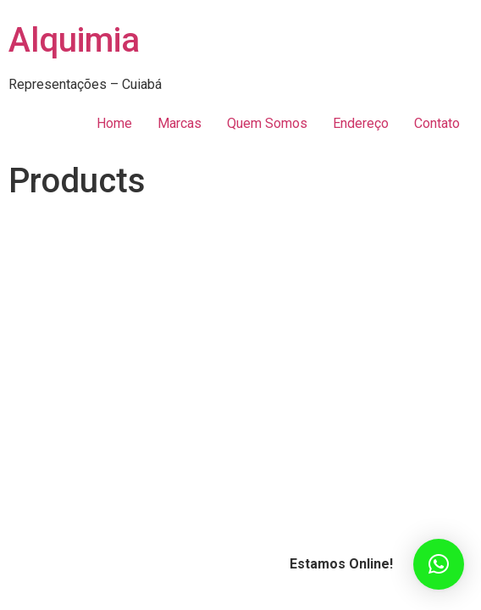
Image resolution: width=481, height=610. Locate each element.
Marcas (180, 123)
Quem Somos (267, 123)
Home (114, 123)
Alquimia (74, 40)
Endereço (361, 123)
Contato (437, 123)
